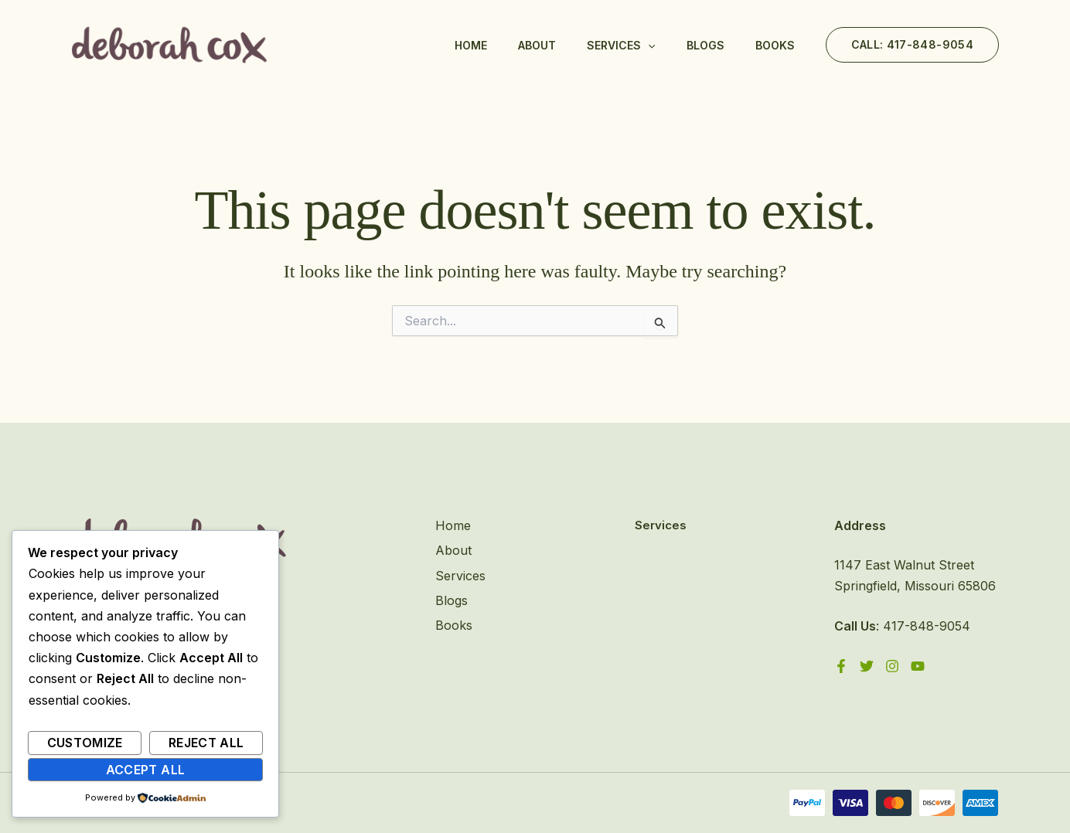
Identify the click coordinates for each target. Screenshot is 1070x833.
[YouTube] (918, 666)
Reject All (206, 742)
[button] (912, 45)
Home (471, 45)
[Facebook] (841, 666)
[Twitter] (867, 666)
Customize (85, 742)
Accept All (146, 769)
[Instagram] (892, 666)
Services (621, 46)
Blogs (705, 45)
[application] (648, 46)
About (537, 45)
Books (775, 45)
